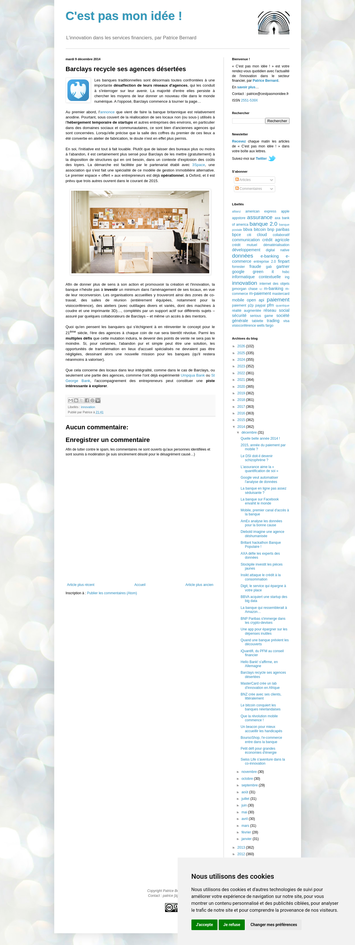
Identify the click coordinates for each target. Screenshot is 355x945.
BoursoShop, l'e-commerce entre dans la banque (261, 740)
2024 (241, 360)
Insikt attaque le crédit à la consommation (260, 577)
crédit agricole (275, 239)
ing (287, 277)
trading (273, 320)
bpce (236, 234)
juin (244, 805)
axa (277, 218)
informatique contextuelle (256, 276)
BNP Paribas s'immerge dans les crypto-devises (262, 621)
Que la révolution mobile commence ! (259, 718)
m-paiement (260, 293)
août (245, 792)
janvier (247, 839)
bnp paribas (278, 229)
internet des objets (274, 284)
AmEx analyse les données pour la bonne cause (261, 523)
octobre (247, 779)
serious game (261, 316)
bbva (247, 229)
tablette (257, 321)
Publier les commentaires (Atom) (112, 593)
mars (245, 826)
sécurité (239, 315)
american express (260, 211)
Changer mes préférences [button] (274, 924)
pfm (270, 305)
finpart (284, 261)
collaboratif (281, 235)
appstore (239, 218)
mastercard (280, 294)
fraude (255, 266)
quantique (282, 305)
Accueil (140, 585)
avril (245, 819)
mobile (238, 300)
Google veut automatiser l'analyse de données (259, 480)
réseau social (276, 310)
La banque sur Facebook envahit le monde (259, 501)
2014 (241, 427)
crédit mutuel (244, 245)
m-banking (273, 288)
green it (263, 271)
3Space (198, 165)
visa (286, 321)
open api (255, 300)
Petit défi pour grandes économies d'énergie (258, 751)
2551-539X (249, 100)
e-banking (270, 256)
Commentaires (248, 189)
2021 (241, 380)
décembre (249, 432)
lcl (260, 289)
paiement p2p (243, 305)
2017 (241, 407)
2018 (241, 400)
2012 (241, 854)
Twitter (261, 159)
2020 (241, 387)
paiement (278, 300)
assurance (260, 217)
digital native (277, 250)
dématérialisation (276, 245)
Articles (243, 180)
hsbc (285, 272)
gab (269, 267)
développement (246, 250)
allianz (236, 211)
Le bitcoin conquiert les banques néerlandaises (260, 707)
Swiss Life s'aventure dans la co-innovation (262, 761)
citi (249, 235)
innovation (88, 407)
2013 (241, 847)
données (242, 256)
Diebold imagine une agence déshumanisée (262, 534)
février (246, 832)
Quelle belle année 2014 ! (260, 439)
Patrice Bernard (265, 81)
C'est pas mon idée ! (124, 16)
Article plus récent (80, 585)
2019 (241, 393)
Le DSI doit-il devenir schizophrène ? (256, 458)
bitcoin (260, 229)
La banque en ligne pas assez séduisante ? (263, 490)
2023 (241, 366)
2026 (241, 346)
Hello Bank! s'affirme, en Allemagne (259, 664)
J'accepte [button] (204, 924)
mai (244, 812)
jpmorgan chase (245, 289)
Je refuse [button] (231, 924)
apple (285, 211)
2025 (241, 353)
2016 (241, 413)
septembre (250, 785)
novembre (249, 772)
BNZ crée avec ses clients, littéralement (260, 696)
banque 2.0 (263, 224)
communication (246, 239)
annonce (107, 112)
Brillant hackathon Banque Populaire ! (260, 545)
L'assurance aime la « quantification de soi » (259, 469)
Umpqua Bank (193, 375)
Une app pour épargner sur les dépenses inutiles (263, 631)
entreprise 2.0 (265, 262)
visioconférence (244, 326)
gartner (283, 266)
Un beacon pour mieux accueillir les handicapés (261, 729)
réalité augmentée (246, 311)
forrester (238, 267)
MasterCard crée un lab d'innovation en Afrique (260, 685)
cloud (262, 234)
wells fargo (265, 326)
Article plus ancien (199, 585)
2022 (241, 373)
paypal (260, 305)
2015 (241, 420)
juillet (245, 799)
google (238, 271)
